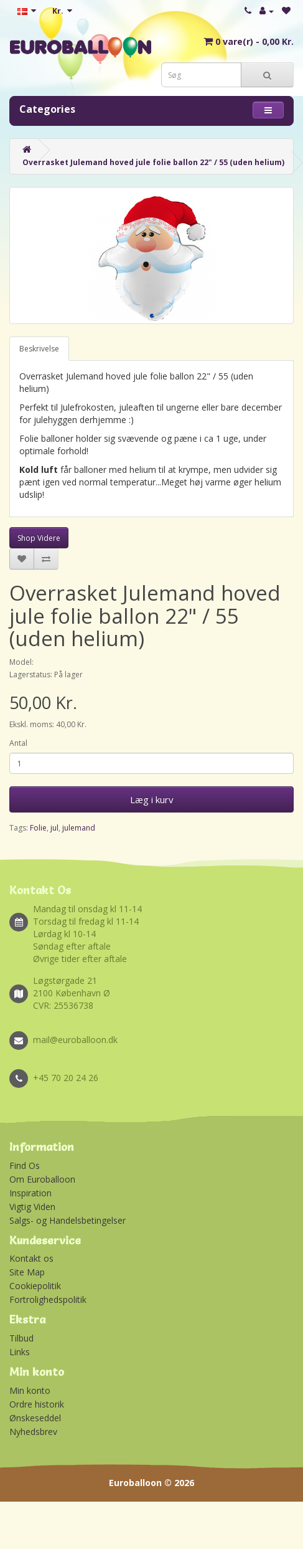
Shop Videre (38, 538)
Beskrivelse (39, 348)
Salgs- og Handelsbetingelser (67, 1220)
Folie (38, 827)
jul (54, 827)
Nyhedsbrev (33, 1431)
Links (19, 1352)
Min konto (29, 1390)
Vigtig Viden (32, 1207)
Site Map (27, 1272)
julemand (78, 827)
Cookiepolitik (35, 1286)
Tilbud (21, 1338)
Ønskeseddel (35, 1418)
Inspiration (30, 1193)
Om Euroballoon (42, 1179)
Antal (18, 743)
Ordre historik (36, 1404)
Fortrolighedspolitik (47, 1299)
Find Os (24, 1165)
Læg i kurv (152, 799)
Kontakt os (31, 1258)
